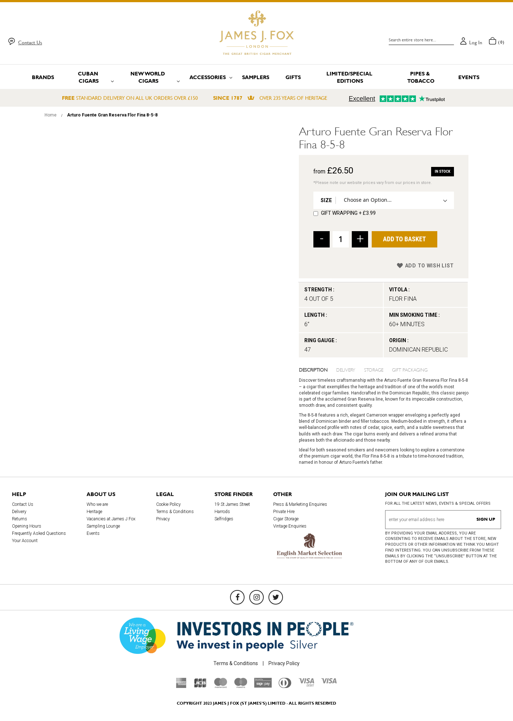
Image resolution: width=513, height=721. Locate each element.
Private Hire (284, 511)
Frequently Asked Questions (39, 533)
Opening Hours (26, 526)
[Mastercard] (220, 686)
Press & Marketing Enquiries (300, 504)
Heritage (94, 511)
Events (93, 533)
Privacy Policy (284, 663)
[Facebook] (237, 597)
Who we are (97, 504)
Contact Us (30, 42)
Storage (373, 369)
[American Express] (181, 686)
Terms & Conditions (175, 511)
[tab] (318, 369)
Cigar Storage (286, 518)
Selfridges (223, 518)
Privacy (163, 518)
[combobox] (421, 40)
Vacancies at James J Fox (111, 518)
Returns (19, 518)
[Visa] (329, 682)
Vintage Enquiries (289, 526)
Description (313, 369)
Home (51, 115)
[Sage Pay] (263, 686)
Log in (475, 42)
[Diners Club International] (285, 686)
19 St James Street (232, 504)
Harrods (222, 511)
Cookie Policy (168, 504)
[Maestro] (240, 686)
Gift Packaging (410, 369)
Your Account (25, 540)
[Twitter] (275, 597)
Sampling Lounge (103, 526)
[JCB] (200, 686)
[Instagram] (256, 597)
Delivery (345, 369)
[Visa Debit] (306, 685)
